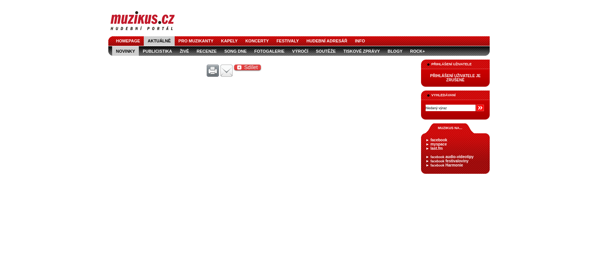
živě (184, 51)
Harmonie (447, 165)
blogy (394, 51)
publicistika (157, 51)
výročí (300, 51)
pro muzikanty (196, 41)
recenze (207, 51)
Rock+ (417, 51)
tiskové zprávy (361, 51)
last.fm (437, 148)
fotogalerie (269, 51)
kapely (229, 41)
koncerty (257, 41)
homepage (128, 41)
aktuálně (159, 41)
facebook (439, 140)
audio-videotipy (452, 157)
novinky (125, 51)
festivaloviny (450, 161)
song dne (235, 51)
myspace (439, 144)
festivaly (287, 41)
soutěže (326, 51)
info (360, 41)
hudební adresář (327, 41)
